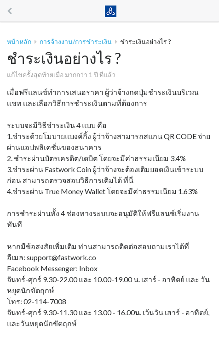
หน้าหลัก (19, 41)
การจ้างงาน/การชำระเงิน (76, 41)
